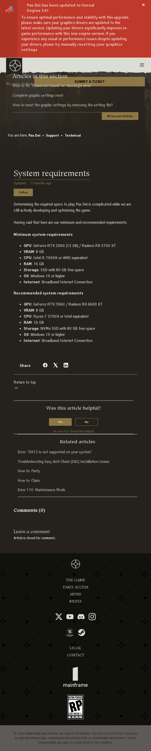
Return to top (25, 385)
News (75, 594)
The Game (75, 580)
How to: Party (29, 471)
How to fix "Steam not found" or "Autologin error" (52, 85)
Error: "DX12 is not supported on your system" (55, 452)
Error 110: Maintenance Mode (41, 490)
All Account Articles (120, 116)
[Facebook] (45, 365)
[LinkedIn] (66, 365)
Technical (73, 135)
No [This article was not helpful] (87, 422)
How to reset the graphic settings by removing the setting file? (63, 105)
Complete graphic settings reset (38, 95)
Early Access (75, 587)
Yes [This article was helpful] (60, 422)
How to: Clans (29, 480)
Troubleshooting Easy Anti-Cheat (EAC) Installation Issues (63, 461)
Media (75, 601)
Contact (75, 655)
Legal (75, 648)
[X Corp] (55, 365)
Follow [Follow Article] (23, 192)
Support (52, 135)
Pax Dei (34, 135)
